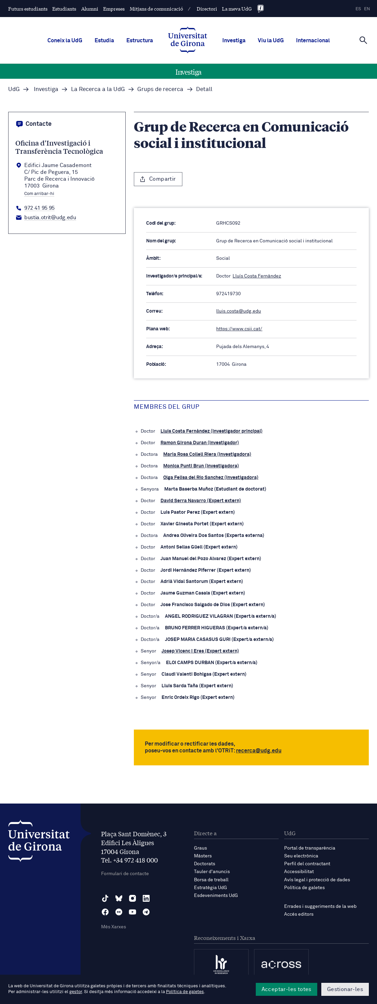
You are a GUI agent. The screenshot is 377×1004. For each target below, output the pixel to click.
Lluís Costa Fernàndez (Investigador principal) (211, 431)
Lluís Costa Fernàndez (257, 276)
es (358, 9)
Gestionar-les (345, 989)
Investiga (234, 40)
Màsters (203, 856)
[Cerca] (363, 40)
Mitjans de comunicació (156, 8)
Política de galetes (304, 887)
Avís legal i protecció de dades (317, 880)
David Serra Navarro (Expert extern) (200, 500)
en (367, 9)
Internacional (313, 40)
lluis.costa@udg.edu (238, 311)
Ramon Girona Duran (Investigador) (199, 442)
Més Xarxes (113, 927)
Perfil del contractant (307, 863)
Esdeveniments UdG (216, 895)
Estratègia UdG (210, 887)
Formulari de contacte (125, 873)
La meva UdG (237, 8)
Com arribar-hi (39, 194)
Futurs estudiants (27, 8)
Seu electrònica (301, 856)
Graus (200, 848)
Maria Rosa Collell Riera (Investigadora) (207, 454)
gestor (75, 992)
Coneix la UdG (64, 40)
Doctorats (204, 863)
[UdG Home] (187, 41)
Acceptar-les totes (286, 989)
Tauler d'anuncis (212, 871)
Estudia (104, 40)
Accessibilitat (299, 871)
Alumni (89, 8)
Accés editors (298, 914)
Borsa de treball (211, 880)
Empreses (114, 8)
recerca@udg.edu (258, 750)
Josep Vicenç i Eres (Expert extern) (200, 651)
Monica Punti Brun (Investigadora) (201, 466)
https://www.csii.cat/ (239, 329)
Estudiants (64, 8)
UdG (14, 89)
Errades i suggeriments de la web (320, 906)
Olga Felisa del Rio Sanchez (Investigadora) (211, 477)
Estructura (139, 40)
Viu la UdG (271, 40)
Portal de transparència (309, 848)
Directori (207, 8)
